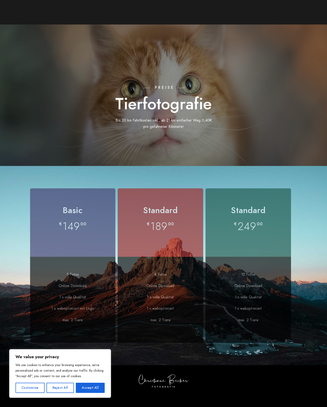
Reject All (60, 388)
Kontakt (249, 11)
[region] (60, 373)
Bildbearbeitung (215, 11)
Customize (29, 388)
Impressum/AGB (281, 11)
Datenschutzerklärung (222, 35)
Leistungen (110, 11)
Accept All (90, 388)
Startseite (27, 11)
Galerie (83, 11)
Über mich (57, 11)
